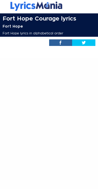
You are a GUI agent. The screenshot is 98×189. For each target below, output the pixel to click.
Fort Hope (13, 26)
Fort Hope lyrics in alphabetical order (33, 33)
